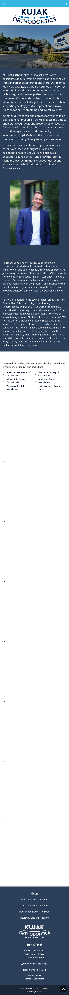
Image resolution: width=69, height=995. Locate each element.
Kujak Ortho (29, 988)
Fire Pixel (38, 992)
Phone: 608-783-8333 (36, 963)
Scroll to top (63, 989)
